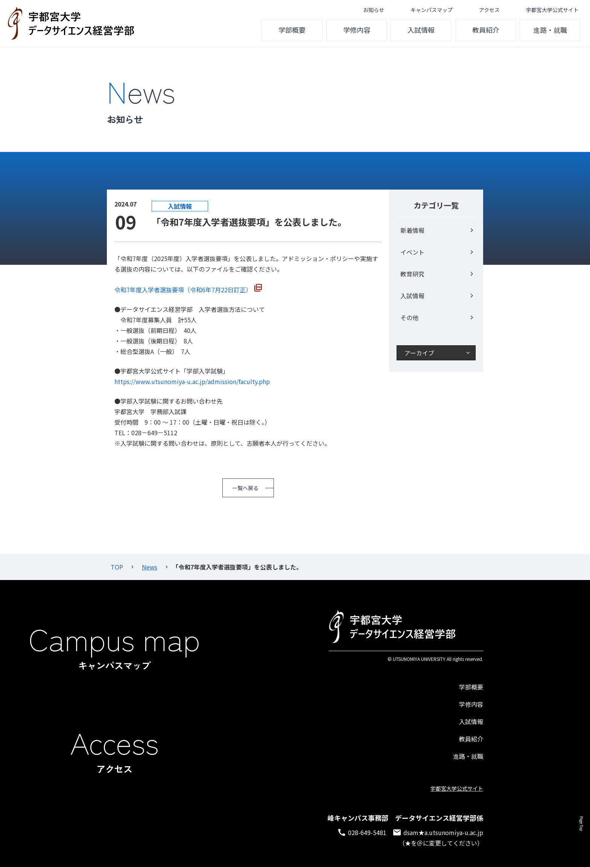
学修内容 (471, 704)
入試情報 (412, 295)
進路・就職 (468, 756)
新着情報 (412, 230)
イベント (412, 252)
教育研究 (412, 273)
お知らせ (373, 10)
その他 (409, 317)
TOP (117, 566)
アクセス (489, 10)
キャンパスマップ (432, 10)
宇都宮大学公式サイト (552, 10)
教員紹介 (471, 738)
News (149, 566)
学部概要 (471, 686)
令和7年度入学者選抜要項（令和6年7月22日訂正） (183, 289)
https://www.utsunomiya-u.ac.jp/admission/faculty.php (192, 381)
